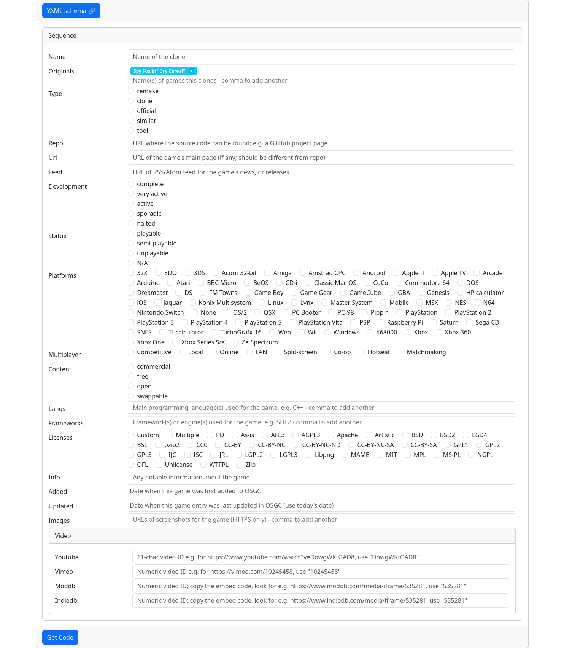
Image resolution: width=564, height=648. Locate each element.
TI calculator (185, 332)
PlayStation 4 (209, 322)
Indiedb (66, 600)
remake (148, 91)
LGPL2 (254, 455)
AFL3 (278, 435)
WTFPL (219, 464)
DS (188, 292)
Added (58, 491)
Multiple (187, 435)
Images (59, 520)
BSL (142, 445)
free (142, 376)
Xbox (421, 332)
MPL (420, 455)
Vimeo (64, 571)
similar (146, 120)
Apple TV (453, 273)
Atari (183, 283)
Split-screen (300, 352)
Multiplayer (65, 354)
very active (152, 193)
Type (55, 93)
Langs (57, 408)
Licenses (61, 437)
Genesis (438, 292)
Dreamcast (152, 292)
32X (142, 273)
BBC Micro (221, 283)
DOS (472, 283)
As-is (247, 435)
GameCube (365, 292)
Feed (55, 172)
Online (229, 352)
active (145, 203)
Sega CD (487, 322)
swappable (152, 396)
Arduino (148, 283)
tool (142, 130)
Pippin (380, 312)
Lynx (307, 302)
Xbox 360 (458, 332)
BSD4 (479, 435)
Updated (61, 506)
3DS (199, 273)
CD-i (291, 283)
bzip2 (172, 445)
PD (220, 435)
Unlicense (179, 464)
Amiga (282, 273)
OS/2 (240, 312)
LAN (261, 352)
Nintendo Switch (160, 312)
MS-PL (452, 455)
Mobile (399, 302)
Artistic (385, 435)
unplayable (152, 253)
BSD (417, 435)
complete (150, 184)
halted (146, 223)
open (144, 386)
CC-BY (232, 445)
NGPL (485, 455)
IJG (172, 455)
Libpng (324, 455)
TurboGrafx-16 (240, 332)
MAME (360, 455)
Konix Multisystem (225, 302)
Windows (346, 332)
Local (195, 352)
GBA (404, 292)
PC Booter (306, 312)
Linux (276, 302)
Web (284, 332)
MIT (391, 455)
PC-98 (345, 312)
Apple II (413, 273)
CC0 (201, 445)
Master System (351, 302)
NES (460, 302)
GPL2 (492, 445)
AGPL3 (311, 435)
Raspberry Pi (405, 322)
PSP (364, 322)
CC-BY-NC (271, 445)
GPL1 (461, 445)
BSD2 (447, 435)
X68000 (386, 332)
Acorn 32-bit (239, 273)
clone (144, 101)
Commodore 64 (427, 283)
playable (149, 233)
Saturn (449, 322)
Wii (312, 332)
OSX (269, 312)
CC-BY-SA (424, 445)
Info (54, 477)
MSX (432, 302)
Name (57, 57)
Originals (62, 71)
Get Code (60, 637)
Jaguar (173, 302)
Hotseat (379, 352)
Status (58, 236)
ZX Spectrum (260, 342)
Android (373, 273)
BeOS (261, 283)
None (208, 312)
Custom (148, 435)
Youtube (67, 557)
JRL (223, 455)
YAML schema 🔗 (71, 10)
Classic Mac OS (335, 283)
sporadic (149, 213)
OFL (142, 464)
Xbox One (151, 342)
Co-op (342, 352)
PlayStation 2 (472, 312)
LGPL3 (288, 455)
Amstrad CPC (327, 273)
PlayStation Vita (320, 322)
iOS (141, 302)
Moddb (65, 586)
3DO (170, 273)
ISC (198, 455)
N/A (142, 263)
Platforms (62, 275)
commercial (153, 366)
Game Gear (316, 292)
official (146, 111)
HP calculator (485, 292)
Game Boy (268, 292)
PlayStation (421, 312)
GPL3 (144, 455)
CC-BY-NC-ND (321, 445)
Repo (56, 143)
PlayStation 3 (155, 322)
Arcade (492, 273)
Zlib (250, 464)
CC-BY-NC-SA (375, 445)
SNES (144, 332)
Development (68, 186)
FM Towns (223, 292)
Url (53, 157)
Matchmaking (426, 352)
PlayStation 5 (263, 322)
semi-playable (156, 243)
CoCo (380, 283)
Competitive (154, 352)
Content (60, 369)
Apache (347, 435)
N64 (488, 302)
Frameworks (66, 423)
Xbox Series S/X (203, 342)
